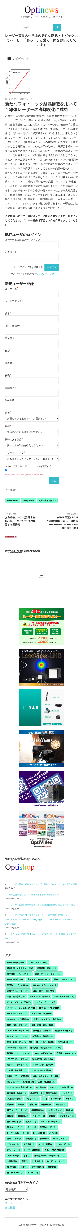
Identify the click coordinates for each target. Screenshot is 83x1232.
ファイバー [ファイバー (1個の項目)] (13, 1155)
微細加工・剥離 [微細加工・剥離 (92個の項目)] (63, 1030)
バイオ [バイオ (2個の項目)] (53, 1132)
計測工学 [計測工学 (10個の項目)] (51, 1093)
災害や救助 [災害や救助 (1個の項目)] (37, 1166)
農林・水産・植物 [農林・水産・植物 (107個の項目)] (17, 1024)
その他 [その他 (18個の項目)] (41, 1087)
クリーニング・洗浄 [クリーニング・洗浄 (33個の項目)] (42, 1064)
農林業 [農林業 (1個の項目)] (52, 1166)
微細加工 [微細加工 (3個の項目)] (23, 1115)
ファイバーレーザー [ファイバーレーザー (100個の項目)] (18, 1030)
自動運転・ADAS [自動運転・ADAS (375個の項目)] (46, 968)
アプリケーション (15, 452)
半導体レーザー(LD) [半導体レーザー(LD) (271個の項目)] (18, 985)
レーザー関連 (28, 500)
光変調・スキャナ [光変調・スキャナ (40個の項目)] (66, 1053)
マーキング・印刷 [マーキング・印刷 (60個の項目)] (16, 1047)
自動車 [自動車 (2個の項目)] (44, 1138)
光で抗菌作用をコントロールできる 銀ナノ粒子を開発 (34, 894)
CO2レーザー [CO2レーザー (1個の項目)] (63, 1144)
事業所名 (9, 338)
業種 (8, 412)
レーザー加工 (13, 500)
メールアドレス (14, 300)
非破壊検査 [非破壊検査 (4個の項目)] (37, 1110)
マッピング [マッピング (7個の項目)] (32, 1098)
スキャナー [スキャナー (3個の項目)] (38, 1115)
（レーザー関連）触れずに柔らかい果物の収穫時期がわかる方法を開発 (42, 904)
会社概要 (10, 1207)
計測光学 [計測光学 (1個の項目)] (37, 1161)
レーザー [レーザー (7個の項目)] (56, 1098)
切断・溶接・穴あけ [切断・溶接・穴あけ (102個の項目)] (42, 1024)
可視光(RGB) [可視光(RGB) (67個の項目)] (65, 1041)
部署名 (8, 363)
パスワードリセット (48, 273)
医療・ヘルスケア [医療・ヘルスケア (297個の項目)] (64, 979)
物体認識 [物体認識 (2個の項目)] (31, 1138)
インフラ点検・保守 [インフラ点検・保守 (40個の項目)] (17, 1059)
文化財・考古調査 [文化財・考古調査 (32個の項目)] (16, 1070)
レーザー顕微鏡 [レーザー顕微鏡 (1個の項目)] (32, 1149)
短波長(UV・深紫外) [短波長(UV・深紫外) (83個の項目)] (42, 1036)
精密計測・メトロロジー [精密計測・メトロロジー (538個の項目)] (20, 968)
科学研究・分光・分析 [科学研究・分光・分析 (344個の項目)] (19, 973)
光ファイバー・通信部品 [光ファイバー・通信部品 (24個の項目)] (19, 1087)
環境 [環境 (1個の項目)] (25, 1161)
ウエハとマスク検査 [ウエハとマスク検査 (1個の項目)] (55, 1149)
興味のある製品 (14, 439)
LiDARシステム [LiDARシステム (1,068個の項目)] (38, 962)
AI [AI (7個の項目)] (44, 1098)
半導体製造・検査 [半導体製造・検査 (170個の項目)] (64, 996)
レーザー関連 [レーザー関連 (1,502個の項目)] (15, 962)
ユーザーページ (14, 1203)
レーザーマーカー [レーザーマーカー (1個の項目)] (56, 1161)
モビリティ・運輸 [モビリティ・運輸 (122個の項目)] (17, 1013)
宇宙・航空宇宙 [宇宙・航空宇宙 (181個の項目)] (16, 996)
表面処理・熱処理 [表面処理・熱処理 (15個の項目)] (16, 1093)
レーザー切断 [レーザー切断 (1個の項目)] (45, 1144)
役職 (8, 375)
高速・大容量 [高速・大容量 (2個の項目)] (14, 1138)
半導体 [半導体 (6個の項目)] (70, 1098)
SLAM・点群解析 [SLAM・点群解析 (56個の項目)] (43, 1053)
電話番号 (10, 387)
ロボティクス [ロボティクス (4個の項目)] (55, 1110)
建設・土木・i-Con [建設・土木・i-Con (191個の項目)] (43, 990)
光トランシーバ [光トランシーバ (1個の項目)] (15, 1172)
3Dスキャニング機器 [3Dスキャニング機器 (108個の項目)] (18, 1019)
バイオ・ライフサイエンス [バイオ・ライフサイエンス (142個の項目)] (21, 1007)
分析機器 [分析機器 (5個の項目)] (46, 1104)
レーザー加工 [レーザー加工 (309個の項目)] (15, 979)
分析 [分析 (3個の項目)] (10, 1115)
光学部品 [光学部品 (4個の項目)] (61, 1104)
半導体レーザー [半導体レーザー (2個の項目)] (48, 1127)
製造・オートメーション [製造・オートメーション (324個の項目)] (48, 973)
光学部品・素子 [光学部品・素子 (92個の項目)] (42, 1030)
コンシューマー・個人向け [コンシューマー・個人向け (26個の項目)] (20, 1081)
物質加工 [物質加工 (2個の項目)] (31, 1121)
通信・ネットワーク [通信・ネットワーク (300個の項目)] (39, 979)
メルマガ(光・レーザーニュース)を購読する (28, 466)
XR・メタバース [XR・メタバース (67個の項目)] (45, 1041)
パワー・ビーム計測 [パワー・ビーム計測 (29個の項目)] (40, 1070)
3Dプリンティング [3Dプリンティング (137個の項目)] (49, 1007)
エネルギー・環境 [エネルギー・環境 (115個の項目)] (41, 1013)
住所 (7, 350)
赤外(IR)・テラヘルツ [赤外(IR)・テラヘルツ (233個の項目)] (44, 985)
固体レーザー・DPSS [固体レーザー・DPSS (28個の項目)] (18, 1076)
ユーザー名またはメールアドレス (22, 239)
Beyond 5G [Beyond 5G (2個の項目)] (39, 1132)
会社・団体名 (13, 325)
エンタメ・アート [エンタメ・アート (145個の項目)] (45, 1002)
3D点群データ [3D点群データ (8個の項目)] (14, 1098)
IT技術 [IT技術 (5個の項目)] (33, 1104)
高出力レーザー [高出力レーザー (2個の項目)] (15, 1127)
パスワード (11, 252)
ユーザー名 (11, 288)
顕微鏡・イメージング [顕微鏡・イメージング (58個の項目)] (18, 1053)
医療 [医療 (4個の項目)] (69, 1110)
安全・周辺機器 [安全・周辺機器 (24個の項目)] (46, 1081)
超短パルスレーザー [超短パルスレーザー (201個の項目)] (18, 990)
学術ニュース (26, 99)
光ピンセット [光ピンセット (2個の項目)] (14, 1121)
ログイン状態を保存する (30, 267)
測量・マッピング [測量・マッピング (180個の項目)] (40, 996)
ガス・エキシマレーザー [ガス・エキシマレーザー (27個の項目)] (45, 1076)
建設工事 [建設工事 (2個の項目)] (29, 1144)
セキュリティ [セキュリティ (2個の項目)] (60, 1138)
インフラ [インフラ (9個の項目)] (67, 1093)
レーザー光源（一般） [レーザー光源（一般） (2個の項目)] (18, 1132)
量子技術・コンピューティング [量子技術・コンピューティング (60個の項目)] (45, 1047)
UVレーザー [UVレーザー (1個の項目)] (13, 1149)
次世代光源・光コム (47, 500)
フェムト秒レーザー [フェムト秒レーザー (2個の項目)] (50, 1121)
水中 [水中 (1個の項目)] (27, 1155)
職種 (8, 425)
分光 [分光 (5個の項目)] (21, 1104)
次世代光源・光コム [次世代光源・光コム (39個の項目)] (42, 1059)
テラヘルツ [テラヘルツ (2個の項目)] (13, 1144)
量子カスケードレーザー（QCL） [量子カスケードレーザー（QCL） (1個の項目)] (49, 1155)
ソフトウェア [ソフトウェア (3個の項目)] (67, 1115)
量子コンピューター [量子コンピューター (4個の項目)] (17, 1110)
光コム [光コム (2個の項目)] (31, 1127)
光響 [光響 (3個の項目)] (52, 1115)
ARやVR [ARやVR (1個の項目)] (11, 1166)
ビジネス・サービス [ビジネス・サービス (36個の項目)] (17, 1064)
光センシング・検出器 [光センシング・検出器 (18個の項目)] (61, 1087)
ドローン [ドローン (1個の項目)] (32, 1172)
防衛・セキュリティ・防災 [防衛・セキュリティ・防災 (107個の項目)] (47, 1019)
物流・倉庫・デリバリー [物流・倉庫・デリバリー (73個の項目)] (19, 1041)
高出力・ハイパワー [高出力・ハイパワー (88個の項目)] (17, 1036)
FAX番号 (9, 400)
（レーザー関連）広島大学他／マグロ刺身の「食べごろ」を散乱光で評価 (43, 884)
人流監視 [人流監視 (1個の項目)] (12, 1161)
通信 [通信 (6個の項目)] (10, 1104)
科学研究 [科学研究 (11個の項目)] (36, 1093)
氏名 (8, 313)
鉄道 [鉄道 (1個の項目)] (24, 1166)
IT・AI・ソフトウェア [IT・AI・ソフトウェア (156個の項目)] (19, 1002)
